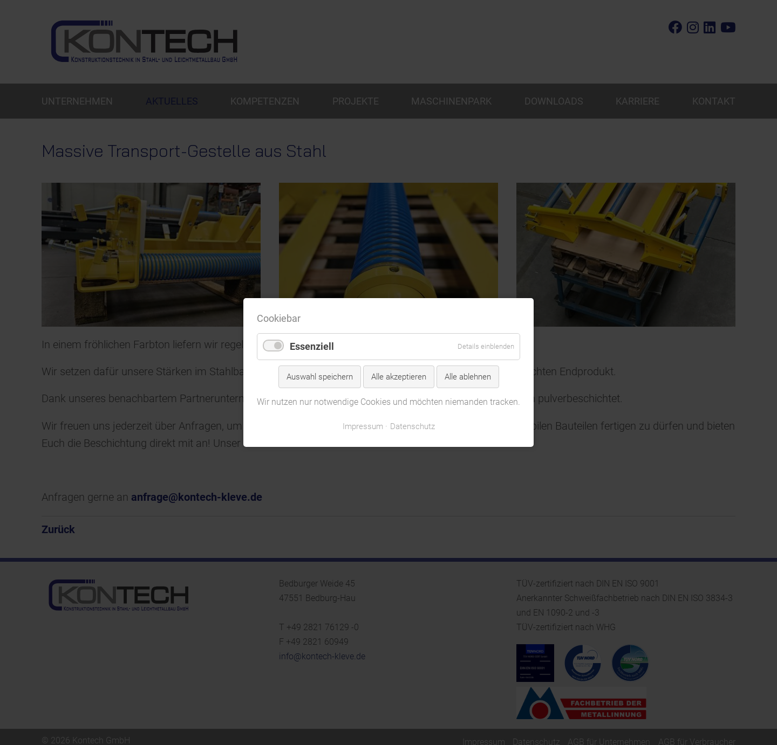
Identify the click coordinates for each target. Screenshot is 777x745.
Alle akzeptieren (398, 377)
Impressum (363, 426)
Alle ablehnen (468, 377)
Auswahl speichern (320, 377)
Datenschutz (412, 426)
